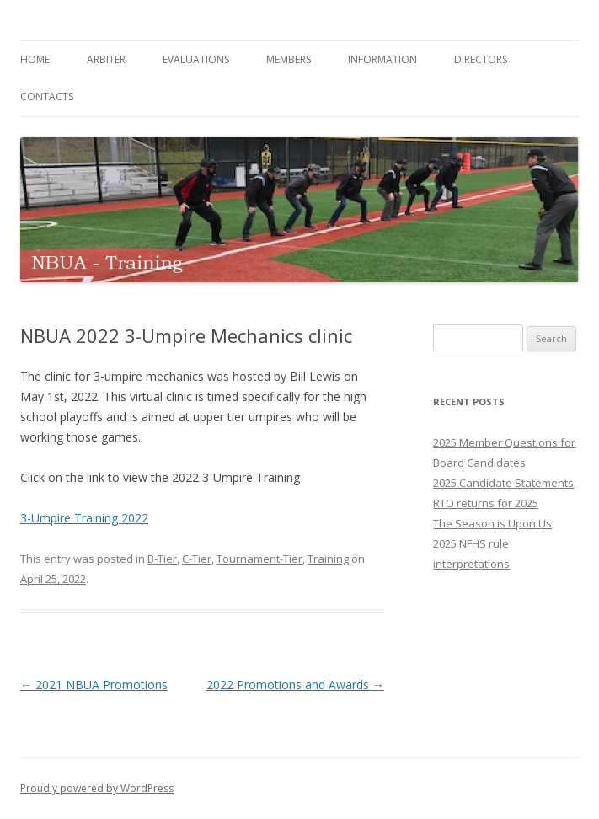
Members (288, 59)
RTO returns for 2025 (485, 503)
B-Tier (162, 558)
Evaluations (196, 59)
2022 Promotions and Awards (295, 685)
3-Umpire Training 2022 (84, 518)
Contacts (46, 96)
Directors (480, 59)
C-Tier (196, 558)
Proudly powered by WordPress (97, 788)
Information (382, 59)
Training (328, 558)
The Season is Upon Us (492, 523)
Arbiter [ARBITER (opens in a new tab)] (106, 59)
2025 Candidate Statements (503, 482)
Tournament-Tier (259, 558)
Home (35, 59)
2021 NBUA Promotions (94, 685)
